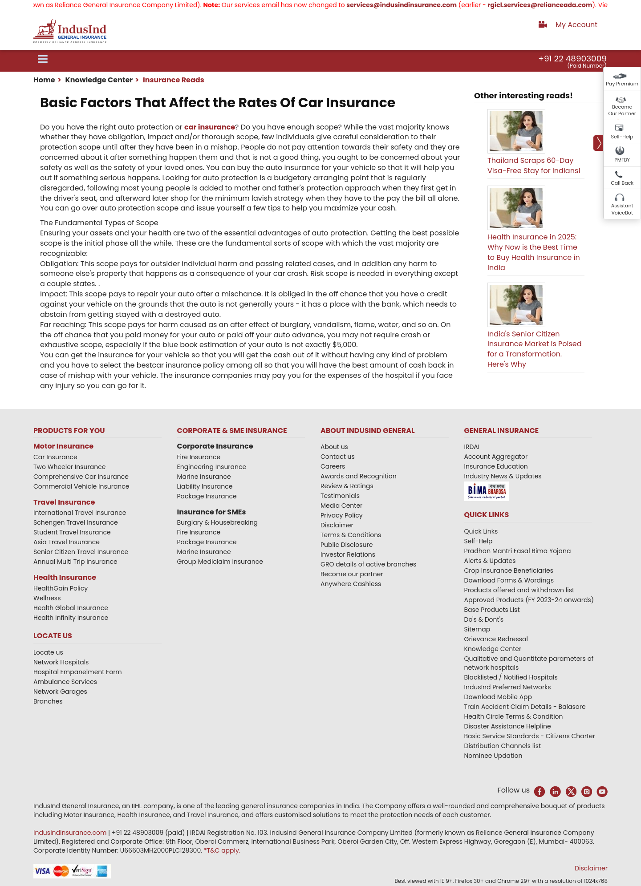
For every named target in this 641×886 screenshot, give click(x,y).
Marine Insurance (204, 476)
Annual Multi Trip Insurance (75, 561)
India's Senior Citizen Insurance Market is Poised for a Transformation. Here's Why (534, 349)
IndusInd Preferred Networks (507, 687)
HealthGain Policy (60, 588)
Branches (48, 701)
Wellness (47, 598)
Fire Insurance (199, 457)
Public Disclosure (346, 544)
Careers (332, 466)
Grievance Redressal (496, 639)
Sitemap (477, 629)
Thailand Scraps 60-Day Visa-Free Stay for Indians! (533, 165)
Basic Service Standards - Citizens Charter (530, 736)
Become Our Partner (622, 110)
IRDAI (472, 446)
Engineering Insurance (212, 466)
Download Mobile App (498, 696)
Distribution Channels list (502, 745)
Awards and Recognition (358, 476)
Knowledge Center (98, 80)
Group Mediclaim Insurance (220, 561)
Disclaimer (336, 525)
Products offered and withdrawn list (519, 590)
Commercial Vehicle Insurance (81, 486)
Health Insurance (64, 577)
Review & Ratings (346, 485)
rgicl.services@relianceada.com (557, 4)
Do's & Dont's (484, 619)
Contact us (337, 456)
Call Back (622, 182)
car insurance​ (209, 127)
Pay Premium (622, 83)
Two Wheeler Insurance (69, 466)
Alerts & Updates (490, 560)
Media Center (341, 505)
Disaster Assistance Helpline (507, 726)
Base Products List (492, 609)
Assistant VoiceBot (622, 209)
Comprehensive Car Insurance (81, 476)
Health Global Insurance (71, 607)
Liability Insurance (205, 486)
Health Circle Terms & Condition (513, 716)
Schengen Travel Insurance (75, 522)
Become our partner (351, 574)
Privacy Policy (341, 515)
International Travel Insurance (79, 512)
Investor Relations (347, 554)
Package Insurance (207, 496)
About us (334, 446)
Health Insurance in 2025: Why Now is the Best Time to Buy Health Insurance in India (533, 252)
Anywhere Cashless (350, 583)
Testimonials (340, 495)
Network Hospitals (61, 662)
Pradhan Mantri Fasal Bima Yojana (517, 550)
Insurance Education (496, 466)
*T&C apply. (222, 850)
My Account (576, 25)
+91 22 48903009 (572, 58)
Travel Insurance (64, 502)
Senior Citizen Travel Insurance (80, 551)
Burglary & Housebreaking (217, 522)
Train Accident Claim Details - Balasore (525, 706)
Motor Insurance (63, 446)
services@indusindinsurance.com (419, 4)
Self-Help (622, 136)
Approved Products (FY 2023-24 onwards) (529, 599)
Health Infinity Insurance (71, 617)
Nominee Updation (493, 755)
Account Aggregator (496, 456)
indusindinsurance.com (70, 832)
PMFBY (622, 159)
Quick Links (481, 531)
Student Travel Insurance (72, 532)
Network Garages (60, 691)
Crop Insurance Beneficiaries (508, 570)
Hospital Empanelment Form (77, 672)
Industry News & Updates (503, 476)
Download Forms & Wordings (509, 580)
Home (44, 80)
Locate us (48, 652)
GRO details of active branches (368, 564)
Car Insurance (55, 457)
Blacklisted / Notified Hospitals (511, 677)
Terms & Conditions (350, 534)
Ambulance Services (65, 681)
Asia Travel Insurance (66, 542)
